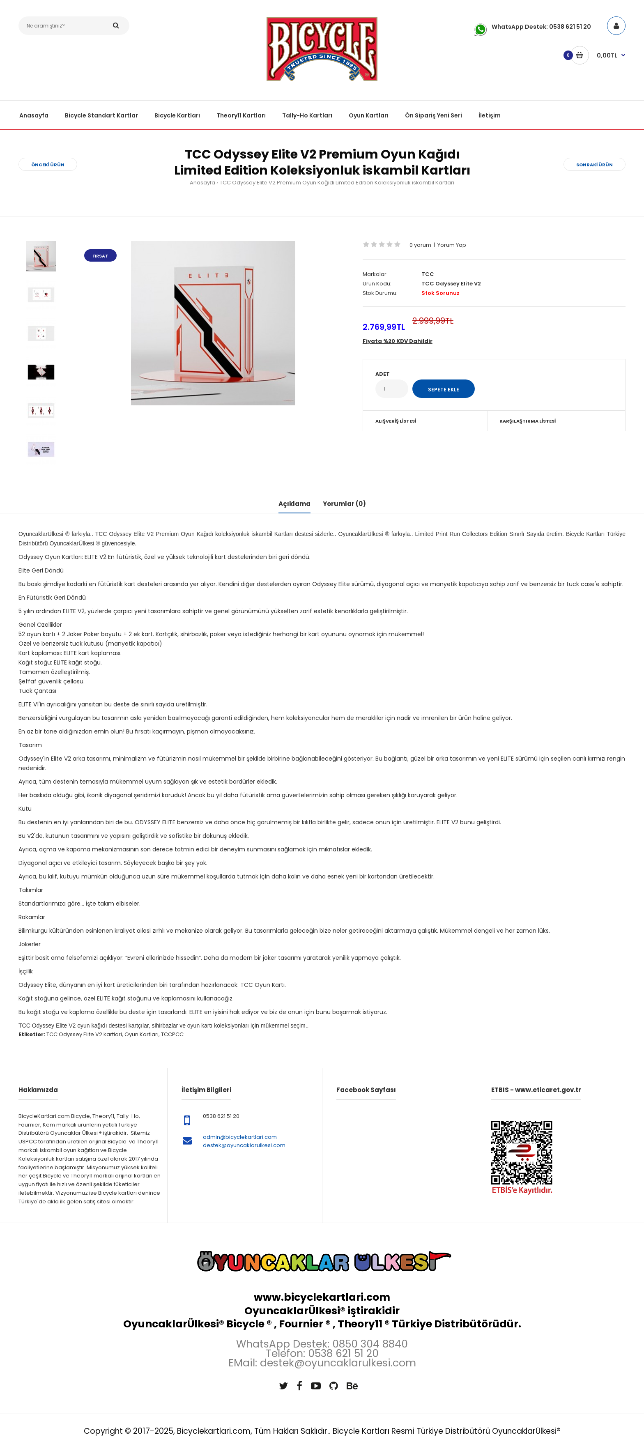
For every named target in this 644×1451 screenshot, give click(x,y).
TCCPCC (172, 1034)
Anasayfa (202, 182)
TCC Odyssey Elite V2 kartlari (84, 1034)
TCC (427, 274)
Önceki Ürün (47, 164)
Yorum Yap (451, 245)
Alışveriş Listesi (395, 421)
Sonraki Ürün (594, 164)
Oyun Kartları (141, 1034)
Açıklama (294, 503)
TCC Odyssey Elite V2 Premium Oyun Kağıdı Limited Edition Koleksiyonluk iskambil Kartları (337, 182)
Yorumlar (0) (344, 503)
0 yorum (420, 245)
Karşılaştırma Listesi (527, 421)
